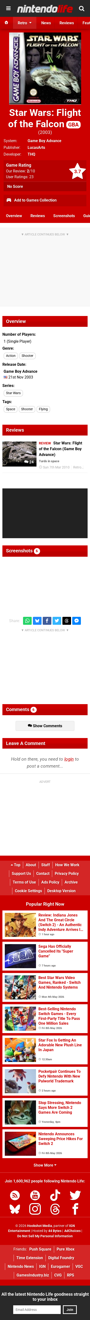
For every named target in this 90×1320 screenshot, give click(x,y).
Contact (42, 873)
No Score (15, 186)
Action (11, 356)
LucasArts (36, 147)
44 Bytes (54, 1231)
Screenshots (64, 216)
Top (15, 865)
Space (10, 409)
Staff (45, 865)
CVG (58, 1275)
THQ (31, 154)
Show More (45, 1165)
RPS (70, 1275)
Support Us (21, 873)
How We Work (67, 865)
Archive (71, 882)
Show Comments (45, 726)
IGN (42, 1266)
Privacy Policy (67, 873)
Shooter (27, 356)
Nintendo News (21, 1266)
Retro (77, 467)
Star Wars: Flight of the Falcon (44, 118)
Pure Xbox (65, 1249)
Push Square (40, 1249)
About (31, 865)
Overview (14, 216)
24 (29, 462)
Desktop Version (61, 891)
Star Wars (13, 393)
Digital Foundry (61, 1258)
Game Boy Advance (44, 141)
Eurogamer (60, 1266)
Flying (43, 409)
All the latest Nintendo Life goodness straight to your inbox (45, 1297)
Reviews (37, 216)
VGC (79, 1266)
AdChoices (72, 1231)
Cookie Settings (28, 891)
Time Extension (29, 1258)
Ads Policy (50, 882)
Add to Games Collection (31, 200)
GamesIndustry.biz (33, 1275)
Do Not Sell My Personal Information (45, 1236)
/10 (31, 171)
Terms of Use (24, 882)
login (69, 759)
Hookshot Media (39, 1226)
